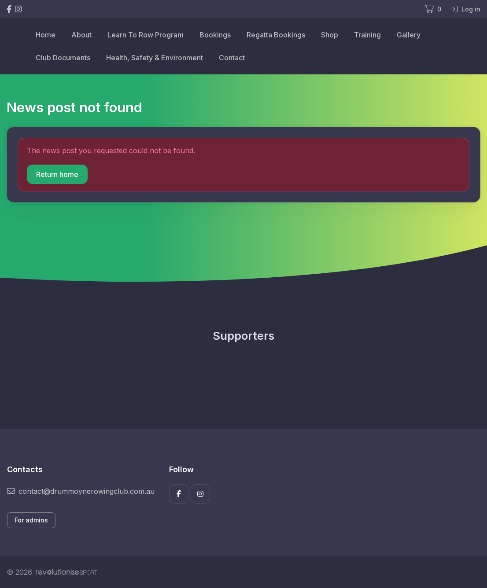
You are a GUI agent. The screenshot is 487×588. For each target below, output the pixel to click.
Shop (329, 34)
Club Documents (63, 57)
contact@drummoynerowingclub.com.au (81, 491)
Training (367, 34)
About (81, 34)
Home (45, 34)
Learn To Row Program (145, 34)
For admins (31, 520)
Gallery (409, 34)
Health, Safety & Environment (154, 57)
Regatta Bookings (276, 34)
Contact (232, 57)
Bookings (215, 34)
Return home (57, 174)
